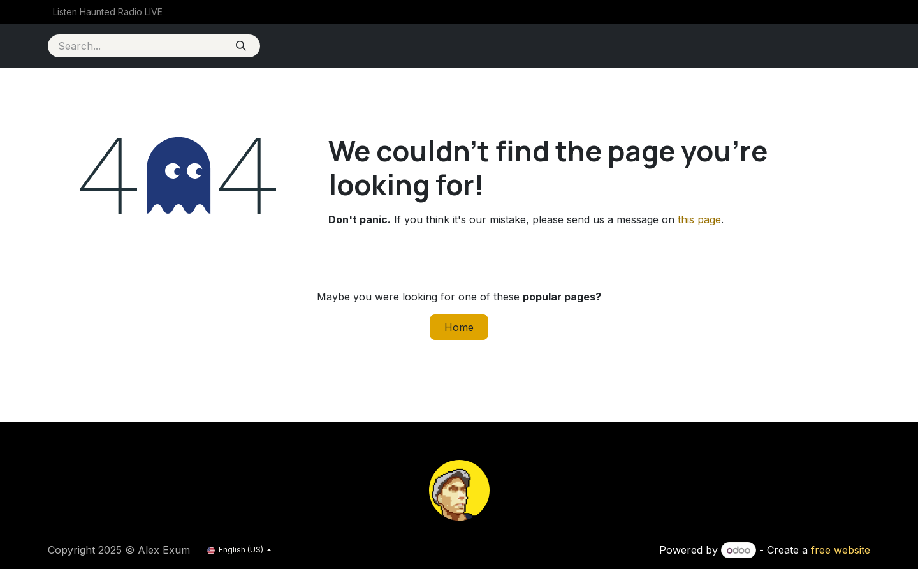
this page (699, 219)
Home (459, 327)
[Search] (240, 45)
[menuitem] (108, 12)
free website (840, 549)
